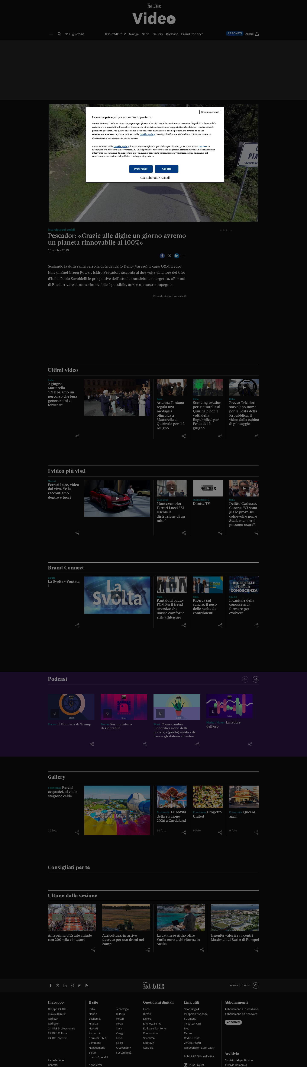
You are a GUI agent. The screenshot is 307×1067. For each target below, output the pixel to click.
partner (203, 146)
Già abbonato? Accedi (155, 177)
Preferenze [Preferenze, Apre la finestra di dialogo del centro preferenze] (141, 168)
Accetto (167, 168)
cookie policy (147, 134)
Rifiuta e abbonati (210, 112)
